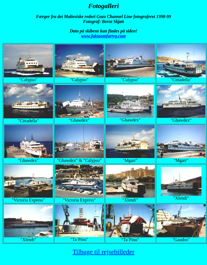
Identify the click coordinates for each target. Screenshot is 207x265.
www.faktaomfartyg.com (103, 36)
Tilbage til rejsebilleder (103, 251)
